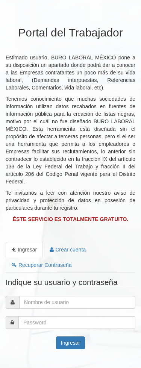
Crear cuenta (68, 250)
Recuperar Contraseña (42, 265)
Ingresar (24, 250)
